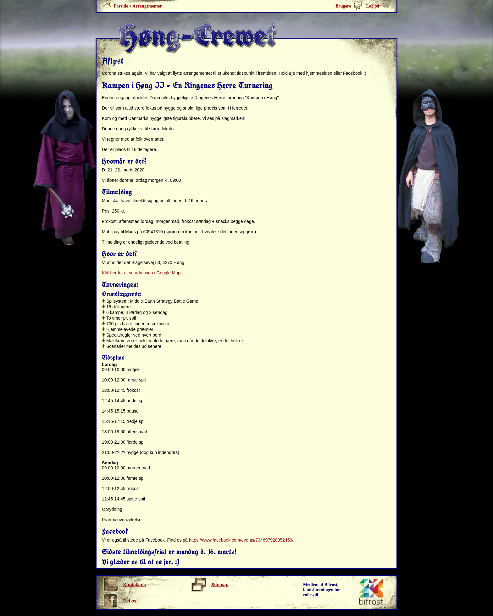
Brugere (343, 6)
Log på (372, 6)
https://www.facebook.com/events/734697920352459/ (241, 540)
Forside (121, 6)
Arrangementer (147, 6)
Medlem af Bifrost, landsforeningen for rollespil (321, 589)
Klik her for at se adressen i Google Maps (142, 272)
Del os (119, 601)
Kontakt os (124, 584)
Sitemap (209, 584)
